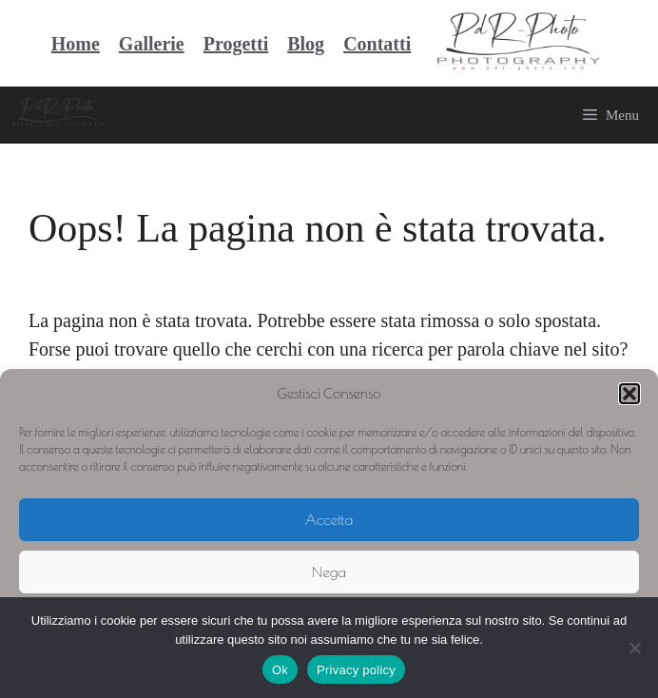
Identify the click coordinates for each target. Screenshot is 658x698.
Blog (305, 43)
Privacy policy (356, 670)
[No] (634, 647)
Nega (329, 572)
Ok (280, 670)
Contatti (377, 43)
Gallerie (151, 43)
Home (75, 43)
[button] (629, 393)
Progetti (236, 43)
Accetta (329, 520)
